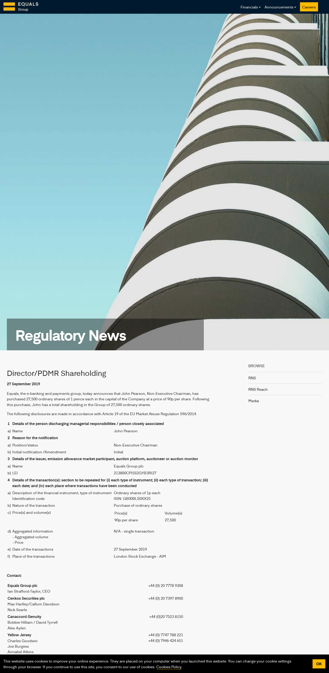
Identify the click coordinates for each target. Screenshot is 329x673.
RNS (252, 377)
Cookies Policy (168, 666)
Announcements (279, 6)
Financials (249, 6)
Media (253, 400)
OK (319, 663)
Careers (309, 6)
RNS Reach (258, 389)
